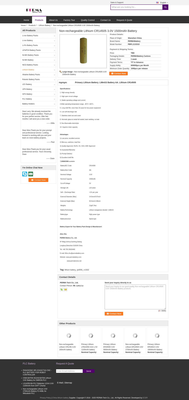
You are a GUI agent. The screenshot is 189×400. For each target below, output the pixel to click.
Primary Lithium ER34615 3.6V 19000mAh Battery (155, 347)
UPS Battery (27, 89)
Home (26, 20)
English (164, 2)
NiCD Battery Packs (30, 65)
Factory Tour (69, 20)
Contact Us (105, 20)
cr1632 (86, 270)
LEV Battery (27, 84)
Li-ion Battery (27, 40)
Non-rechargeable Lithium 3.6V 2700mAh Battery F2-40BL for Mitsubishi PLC (35, 391)
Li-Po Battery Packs (30, 45)
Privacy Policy (45, 398)
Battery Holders (28, 104)
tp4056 (79, 270)
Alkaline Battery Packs (31, 75)
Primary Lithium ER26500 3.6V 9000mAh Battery (110, 347)
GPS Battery (27, 94)
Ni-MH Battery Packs (30, 55)
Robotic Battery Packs (31, 79)
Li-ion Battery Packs (30, 36)
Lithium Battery (44, 25)
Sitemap (68, 383)
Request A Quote (124, 20)
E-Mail (60, 383)
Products (39, 20)
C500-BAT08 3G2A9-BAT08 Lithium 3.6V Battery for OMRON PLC (37, 379)
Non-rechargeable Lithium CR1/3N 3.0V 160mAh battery (67, 347)
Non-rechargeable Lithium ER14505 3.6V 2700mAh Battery (134, 347)
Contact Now (120, 73)
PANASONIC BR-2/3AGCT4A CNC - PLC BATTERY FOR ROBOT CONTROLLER (37, 372)
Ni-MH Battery (27, 60)
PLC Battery (27, 99)
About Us (53, 20)
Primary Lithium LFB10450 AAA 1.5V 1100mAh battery (89, 347)
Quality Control (88, 20)
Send (88, 371)
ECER (145, 398)
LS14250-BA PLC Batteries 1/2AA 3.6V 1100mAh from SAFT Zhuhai (38, 384)
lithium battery (70, 270)
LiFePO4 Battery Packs (31, 50)
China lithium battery (60, 398)
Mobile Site (61, 386)
